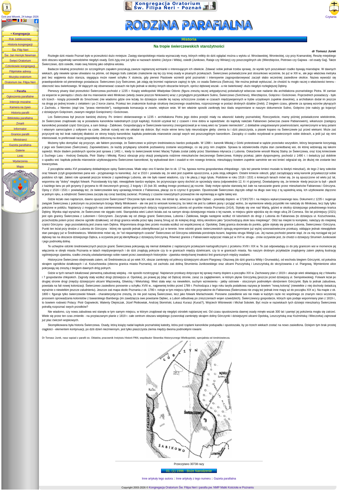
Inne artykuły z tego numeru (193, 478)
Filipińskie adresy (20, 71)
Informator (20, 129)
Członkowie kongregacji (20, 66)
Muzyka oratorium (20, 77)
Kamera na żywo (20, 107)
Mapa (20, 166)
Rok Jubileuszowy (20, 39)
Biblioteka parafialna (20, 118)
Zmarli (20, 123)
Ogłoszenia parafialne (20, 96)
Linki (20, 155)
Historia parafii (20, 112)
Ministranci (20, 139)
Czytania (330, 17)
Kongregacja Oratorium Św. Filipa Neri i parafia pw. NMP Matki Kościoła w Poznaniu (201, 487)
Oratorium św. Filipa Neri (20, 82)
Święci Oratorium (20, 60)
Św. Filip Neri (20, 50)
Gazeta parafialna (225, 478)
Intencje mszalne (20, 102)
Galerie (20, 150)
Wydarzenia (20, 161)
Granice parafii (20, 134)
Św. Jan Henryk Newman (20, 55)
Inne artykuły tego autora (157, 478)
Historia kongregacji (20, 44)
